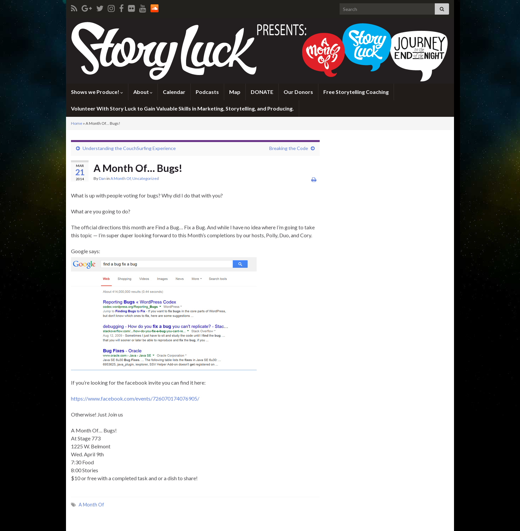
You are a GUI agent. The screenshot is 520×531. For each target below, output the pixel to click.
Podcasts (207, 92)
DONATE (262, 92)
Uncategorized (145, 178)
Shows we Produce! (97, 92)
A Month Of (120, 178)
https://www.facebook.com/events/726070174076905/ (135, 398)
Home (76, 123)
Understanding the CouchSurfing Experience (129, 148)
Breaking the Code (288, 148)
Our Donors (298, 92)
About (143, 92)
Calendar (174, 92)
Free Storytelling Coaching (356, 92)
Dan (102, 178)
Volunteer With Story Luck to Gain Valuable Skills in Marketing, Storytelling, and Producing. (182, 108)
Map (234, 92)
